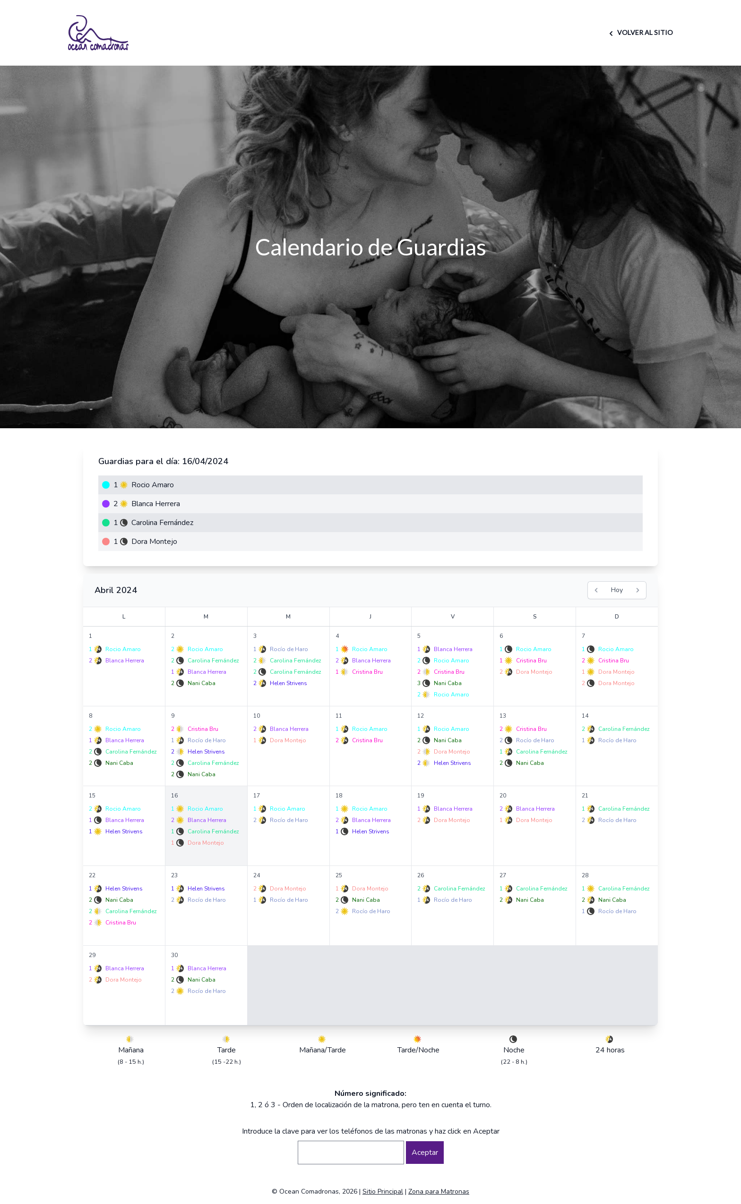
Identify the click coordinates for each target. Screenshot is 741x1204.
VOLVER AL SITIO (639, 32)
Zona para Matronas (438, 1191)
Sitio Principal (382, 1191)
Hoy (617, 589)
